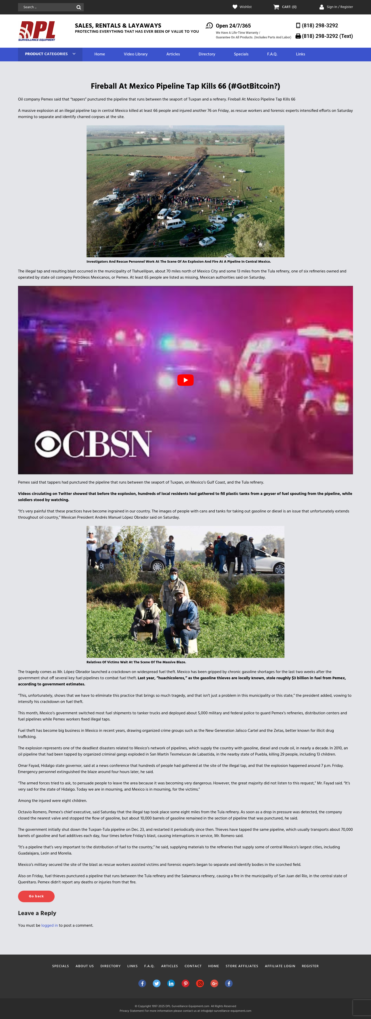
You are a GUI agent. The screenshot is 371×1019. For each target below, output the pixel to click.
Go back (36, 896)
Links (300, 54)
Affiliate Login (280, 966)
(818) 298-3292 (320, 25)
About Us (84, 966)
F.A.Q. (272, 54)
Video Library (136, 54)
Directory (207, 54)
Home (99, 54)
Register (310, 966)
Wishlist (246, 7)
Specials (241, 54)
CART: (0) (289, 7)
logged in (49, 925)
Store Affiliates (242, 966)
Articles (173, 54)
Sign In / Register (340, 7)
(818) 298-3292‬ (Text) (327, 36)
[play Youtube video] (185, 380)
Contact (193, 966)
